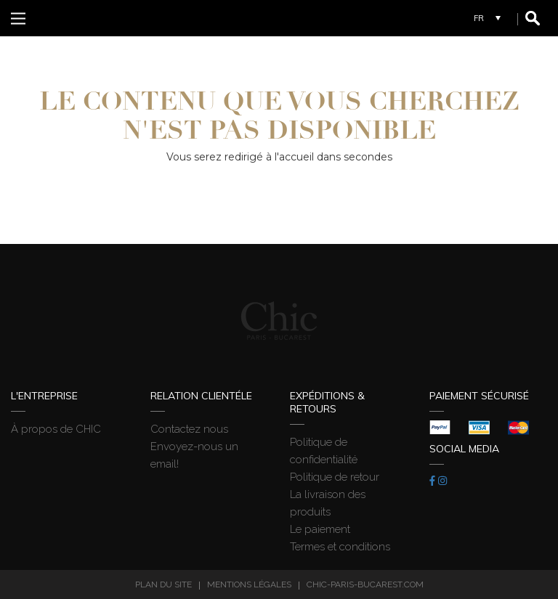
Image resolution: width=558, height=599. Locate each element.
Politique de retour (334, 477)
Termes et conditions (340, 546)
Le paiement (320, 529)
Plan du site (163, 584)
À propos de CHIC (56, 429)
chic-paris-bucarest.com (365, 584)
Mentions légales (249, 584)
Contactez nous (189, 429)
